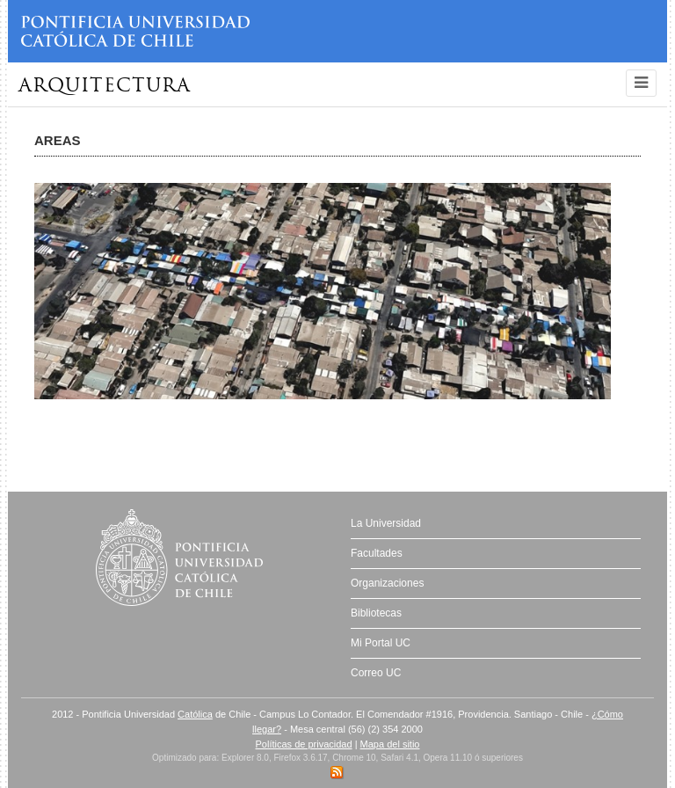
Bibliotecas (376, 613)
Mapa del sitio (390, 744)
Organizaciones (387, 583)
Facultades (377, 553)
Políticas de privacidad (304, 744)
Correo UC (376, 673)
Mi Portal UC (380, 643)
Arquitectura (104, 86)
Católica (195, 714)
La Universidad (386, 523)
